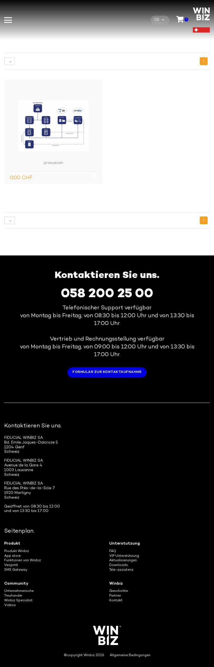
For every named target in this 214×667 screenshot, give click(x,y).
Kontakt (116, 600)
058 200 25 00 (107, 294)
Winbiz (116, 584)
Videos (10, 605)
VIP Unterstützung (124, 556)
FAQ (112, 551)
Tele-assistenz (121, 570)
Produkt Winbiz (16, 551)
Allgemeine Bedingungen (130, 655)
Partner (115, 596)
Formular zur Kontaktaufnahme (107, 372)
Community (16, 584)
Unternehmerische (19, 591)
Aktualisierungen (123, 560)
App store (12, 556)
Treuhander (13, 596)
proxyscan (53, 163)
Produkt (12, 544)
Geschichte (118, 591)
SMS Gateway (15, 570)
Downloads (118, 565)
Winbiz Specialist (18, 600)
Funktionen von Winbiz (22, 560)
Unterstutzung (124, 544)
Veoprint (11, 565)
